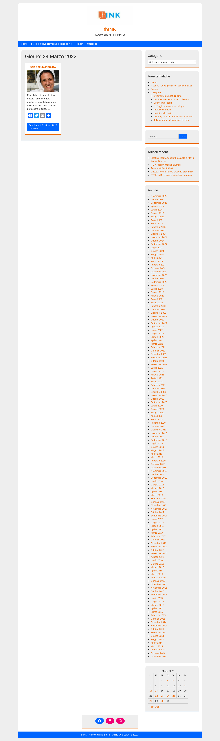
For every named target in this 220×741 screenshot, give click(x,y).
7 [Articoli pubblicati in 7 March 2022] (150, 685)
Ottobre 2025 (157, 199)
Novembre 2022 (159, 316)
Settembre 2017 (159, 515)
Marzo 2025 (157, 223)
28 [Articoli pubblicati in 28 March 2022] (150, 701)
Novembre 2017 (159, 508)
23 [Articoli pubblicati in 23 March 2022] (162, 695)
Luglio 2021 (157, 367)
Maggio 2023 (157, 295)
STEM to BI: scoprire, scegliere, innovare (172, 175)
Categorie (92, 43)
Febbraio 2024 (158, 264)
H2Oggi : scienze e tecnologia (169, 106)
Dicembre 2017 (158, 505)
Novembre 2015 (159, 587)
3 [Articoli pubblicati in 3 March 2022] (167, 680)
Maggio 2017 (157, 526)
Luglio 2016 (157, 560)
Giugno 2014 (157, 636)
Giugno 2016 (157, 563)
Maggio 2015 (157, 605)
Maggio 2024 (157, 254)
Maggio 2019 (157, 450)
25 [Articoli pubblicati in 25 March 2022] (173, 695)
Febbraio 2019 (158, 460)
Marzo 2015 (157, 612)
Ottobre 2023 (157, 278)
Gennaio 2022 (158, 350)
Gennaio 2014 (158, 653)
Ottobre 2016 (157, 550)
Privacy (79, 43)
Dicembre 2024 (158, 233)
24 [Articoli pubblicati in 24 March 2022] (168, 695)
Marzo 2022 (157, 343)
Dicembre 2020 (158, 392)
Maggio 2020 (157, 412)
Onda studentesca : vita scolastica (171, 99)
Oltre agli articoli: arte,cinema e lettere (173, 116)
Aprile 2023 (156, 299)
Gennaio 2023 (158, 309)
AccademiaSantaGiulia (162, 168)
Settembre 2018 (159, 477)
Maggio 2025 (157, 216)
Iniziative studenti (162, 109)
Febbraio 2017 (158, 536)
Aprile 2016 (156, 570)
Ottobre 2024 (157, 240)
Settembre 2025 (159, 202)
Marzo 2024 (157, 261)
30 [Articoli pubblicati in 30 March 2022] (162, 701)
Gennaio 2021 (158, 388)
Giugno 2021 (157, 371)
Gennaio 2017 (158, 539)
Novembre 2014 (159, 625)
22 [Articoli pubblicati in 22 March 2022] (156, 695)
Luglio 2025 (157, 209)
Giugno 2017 (157, 522)
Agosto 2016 (157, 557)
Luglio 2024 (157, 247)
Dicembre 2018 (158, 467)
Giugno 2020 (157, 409)
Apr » (158, 706)
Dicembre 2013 (158, 656)
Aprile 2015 (156, 608)
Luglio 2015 (157, 598)
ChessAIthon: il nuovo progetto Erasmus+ (172, 171)
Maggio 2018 (157, 488)
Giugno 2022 (157, 333)
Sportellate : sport (163, 102)
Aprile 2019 (156, 453)
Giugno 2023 (157, 292)
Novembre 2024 (159, 237)
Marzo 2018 (157, 495)
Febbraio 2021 (158, 385)
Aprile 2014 (156, 642)
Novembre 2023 (159, 275)
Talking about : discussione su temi (171, 120)
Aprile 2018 (156, 491)
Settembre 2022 (159, 323)
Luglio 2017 (157, 519)
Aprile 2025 (156, 220)
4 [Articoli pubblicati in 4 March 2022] (173, 680)
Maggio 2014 (157, 639)
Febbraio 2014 (158, 649)
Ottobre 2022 (157, 319)
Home (24, 43)
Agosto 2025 (157, 206)
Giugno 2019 (157, 447)
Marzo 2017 (157, 532)
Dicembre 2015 (158, 584)
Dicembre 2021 (158, 354)
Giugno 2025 (157, 213)
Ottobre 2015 (157, 591)
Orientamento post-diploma (168, 96)
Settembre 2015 (159, 594)
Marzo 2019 (157, 457)
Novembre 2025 (159, 196)
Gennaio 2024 (158, 268)
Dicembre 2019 (158, 429)
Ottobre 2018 (157, 474)
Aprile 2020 (156, 416)
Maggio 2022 (157, 337)
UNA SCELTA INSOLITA (43, 67)
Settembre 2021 (159, 364)
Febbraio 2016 (158, 577)
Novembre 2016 (159, 546)
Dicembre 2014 (158, 622)
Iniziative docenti (162, 113)
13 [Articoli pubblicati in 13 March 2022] (185, 685)
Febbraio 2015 (158, 615)
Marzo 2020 (157, 419)
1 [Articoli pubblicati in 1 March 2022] (155, 680)
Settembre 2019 (159, 440)
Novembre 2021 (159, 357)
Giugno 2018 (157, 484)
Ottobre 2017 (157, 512)
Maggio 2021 (157, 374)
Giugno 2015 (157, 601)
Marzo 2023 (157, 302)
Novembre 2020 (159, 395)
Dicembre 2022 (158, 312)
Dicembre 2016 (158, 543)
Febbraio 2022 (158, 347)
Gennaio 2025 (158, 230)
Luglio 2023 (157, 288)
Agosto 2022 (157, 326)
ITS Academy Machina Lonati (166, 164)
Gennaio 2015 (158, 618)
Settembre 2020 (159, 402)
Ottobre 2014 (157, 629)
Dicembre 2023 (158, 271)
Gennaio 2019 (158, 464)
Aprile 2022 (156, 340)
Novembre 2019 (159, 433)
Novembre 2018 (159, 471)
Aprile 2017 (156, 529)
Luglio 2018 (157, 481)
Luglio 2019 (157, 443)
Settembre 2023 (159, 282)
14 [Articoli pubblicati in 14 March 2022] (150, 690)
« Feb (151, 706)
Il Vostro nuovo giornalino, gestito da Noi (51, 43)
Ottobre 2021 (157, 361)
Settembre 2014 (159, 632)
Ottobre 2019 (157, 436)
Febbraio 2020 (158, 422)
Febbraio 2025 (158, 227)
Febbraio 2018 (158, 498)
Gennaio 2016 (158, 581)
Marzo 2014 (157, 646)
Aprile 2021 (156, 378)
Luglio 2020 (157, 405)
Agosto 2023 (157, 285)
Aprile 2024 (156, 257)
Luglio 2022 (157, 330)
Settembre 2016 (159, 553)
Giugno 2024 (157, 251)
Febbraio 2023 (158, 306)
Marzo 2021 (157, 381)
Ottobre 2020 (157, 398)
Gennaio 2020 (158, 426)
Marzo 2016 (157, 574)
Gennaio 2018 (158, 502)
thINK (110, 29)
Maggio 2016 (157, 567)
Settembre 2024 (159, 244)
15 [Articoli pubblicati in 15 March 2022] (156, 690)
